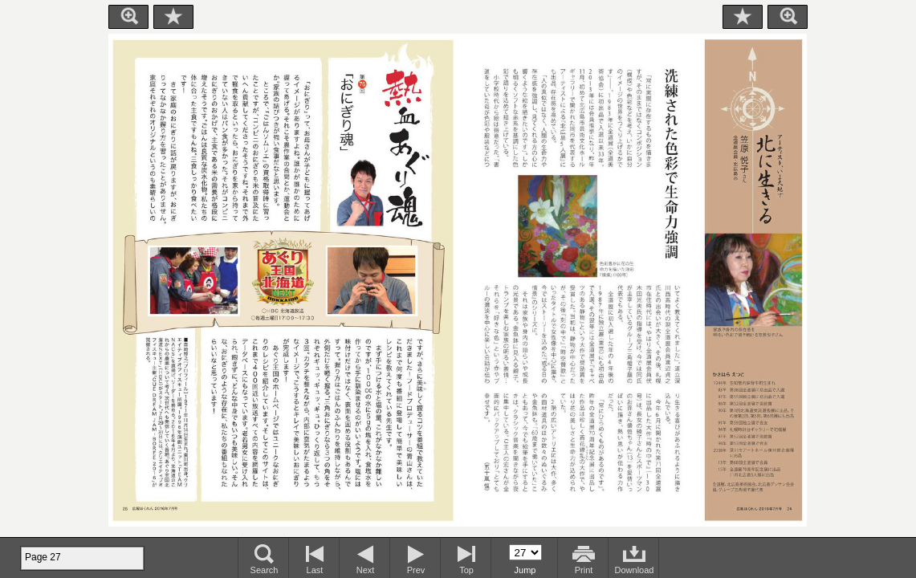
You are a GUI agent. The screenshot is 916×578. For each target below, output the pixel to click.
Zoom (128, 17)
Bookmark (173, 17)
